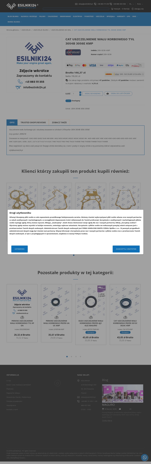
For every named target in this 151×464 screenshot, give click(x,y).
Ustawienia (30, 249)
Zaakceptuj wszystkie (116, 249)
